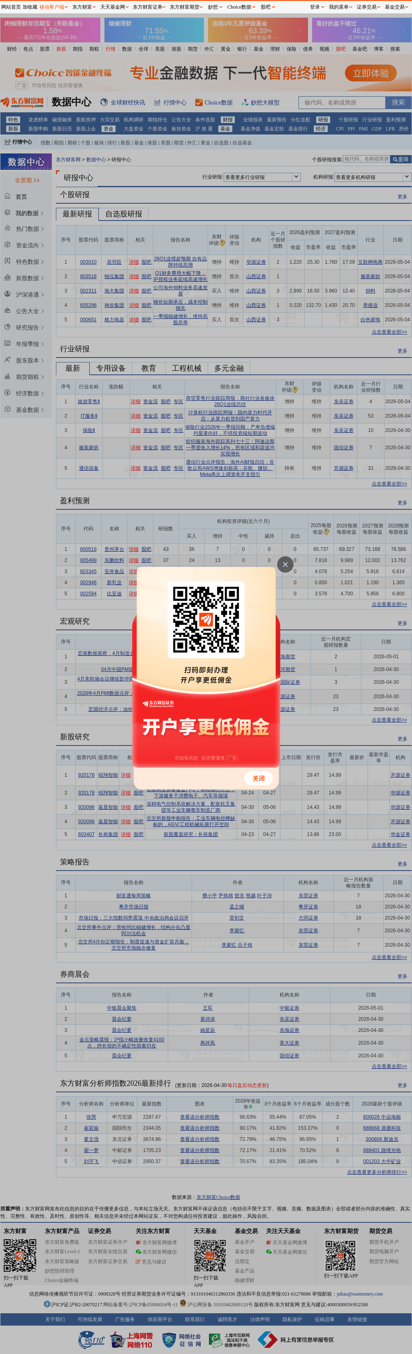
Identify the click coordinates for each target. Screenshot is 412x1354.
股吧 (266, 7)
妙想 (213, 7)
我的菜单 (339, 7)
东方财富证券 (147, 7)
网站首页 (11, 7)
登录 (315, 7)
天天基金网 (112, 7)
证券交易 (367, 7)
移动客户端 (51, 7)
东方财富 (82, 7)
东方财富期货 (184, 7)
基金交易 (395, 7)
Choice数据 (239, 7)
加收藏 (30, 7)
